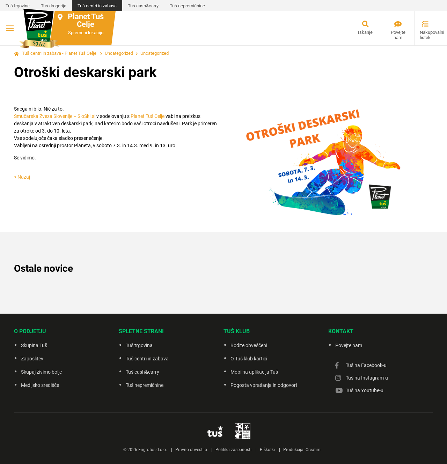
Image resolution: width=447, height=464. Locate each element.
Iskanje (365, 32)
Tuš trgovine (18, 5)
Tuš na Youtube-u (364, 390)
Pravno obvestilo (191, 449)
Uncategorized (119, 53)
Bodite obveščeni (248, 345)
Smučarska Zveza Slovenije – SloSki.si (54, 116)
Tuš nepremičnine (187, 5)
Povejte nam (398, 35)
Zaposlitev (32, 358)
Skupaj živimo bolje (41, 372)
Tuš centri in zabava (97, 5)
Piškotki (267, 449)
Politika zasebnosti (233, 449)
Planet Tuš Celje (147, 116)
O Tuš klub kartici (248, 358)
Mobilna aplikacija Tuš (254, 372)
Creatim (313, 449)
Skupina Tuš (34, 345)
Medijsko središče (40, 385)
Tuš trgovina (139, 345)
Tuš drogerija (53, 5)
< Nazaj (22, 177)
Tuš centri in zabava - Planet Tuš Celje (59, 53)
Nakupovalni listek (428, 35)
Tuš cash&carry (143, 5)
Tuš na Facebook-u (366, 365)
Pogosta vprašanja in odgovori (263, 385)
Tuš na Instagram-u (367, 378)
